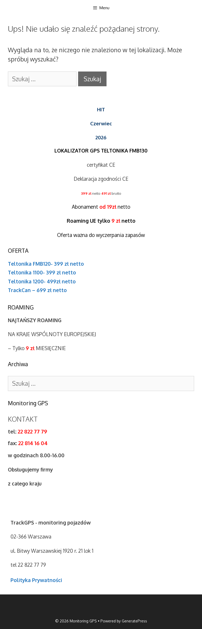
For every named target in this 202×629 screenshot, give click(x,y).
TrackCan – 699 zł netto (37, 290)
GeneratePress (134, 621)
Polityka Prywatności (36, 580)
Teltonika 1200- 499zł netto (42, 281)
